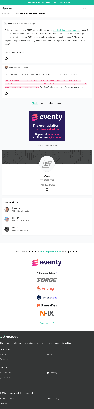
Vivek (47, 178)
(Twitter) (5, 372)
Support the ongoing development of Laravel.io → (47, 2)
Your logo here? (47, 323)
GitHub (5, 377)
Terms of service (7, 399)
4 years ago (23, 67)
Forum (6, 13)
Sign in (35, 103)
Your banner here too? (47, 146)
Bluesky (52, 372)
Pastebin (4, 359)
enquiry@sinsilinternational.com (66, 30)
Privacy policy (53, 399)
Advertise (4, 404)
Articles (50, 354)
